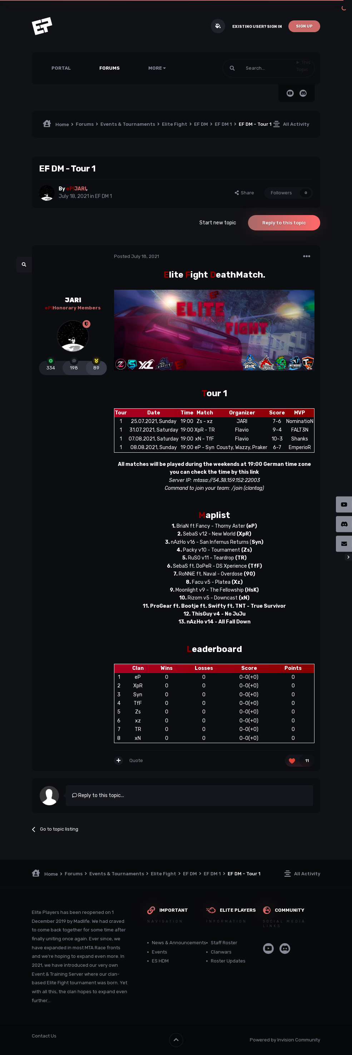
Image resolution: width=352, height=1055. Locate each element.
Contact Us (44, 1036)
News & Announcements (179, 942)
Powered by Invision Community (285, 1039)
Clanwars (221, 952)
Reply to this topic (284, 222)
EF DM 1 (103, 196)
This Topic (304, 66)
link (254, 472)
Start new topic (217, 223)
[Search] (260, 68)
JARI (73, 300)
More (157, 68)
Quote (136, 760)
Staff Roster (224, 942)
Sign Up (304, 26)
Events (159, 952)
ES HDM (160, 961)
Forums (109, 68)
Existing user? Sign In (257, 26)
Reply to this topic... (98, 795)
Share (244, 192)
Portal (61, 68)
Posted (136, 256)
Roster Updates (228, 961)
